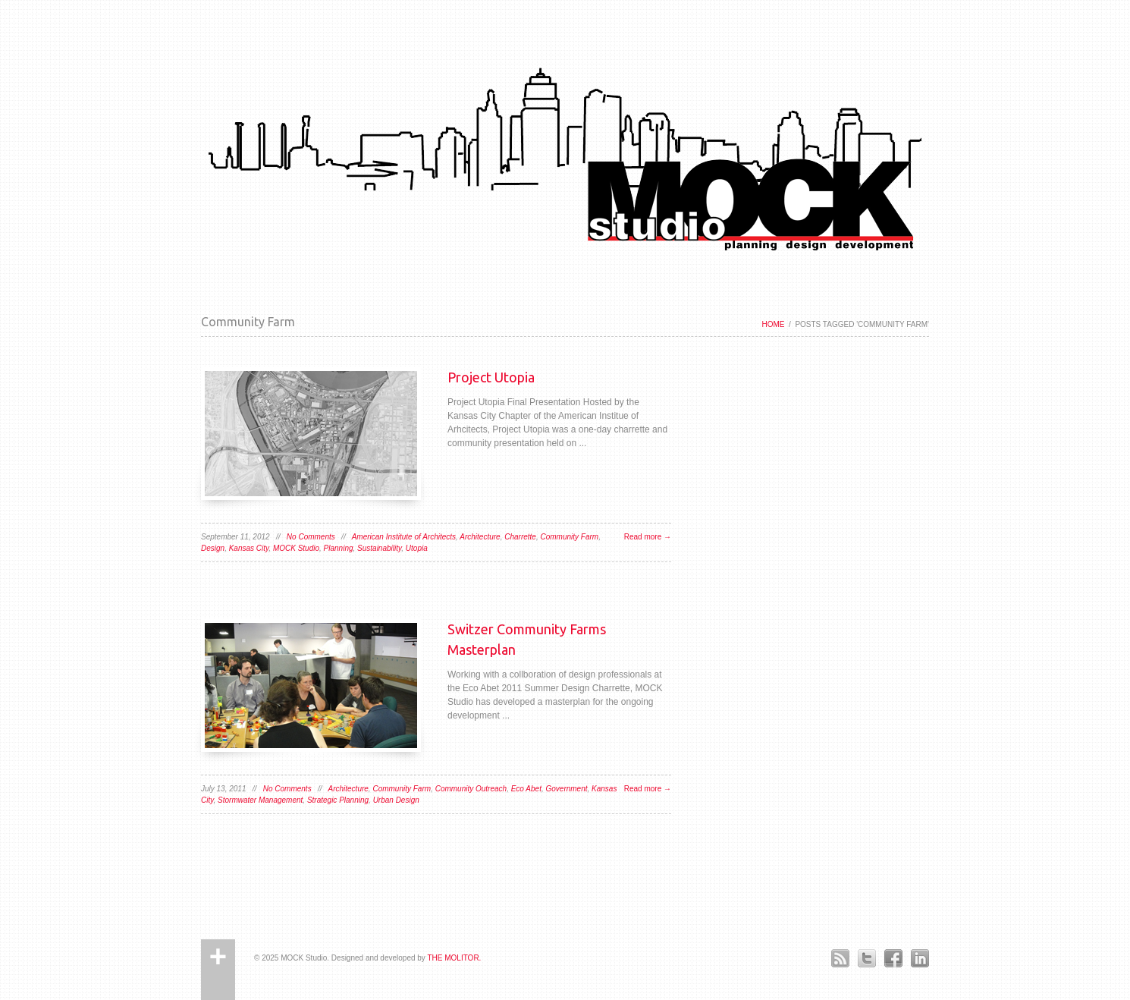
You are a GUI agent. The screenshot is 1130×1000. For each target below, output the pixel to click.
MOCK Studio (296, 548)
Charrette (520, 537)
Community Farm (569, 537)
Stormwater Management (260, 800)
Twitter (866, 957)
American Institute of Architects (404, 537)
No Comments (311, 537)
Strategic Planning (338, 800)
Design (212, 548)
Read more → (647, 537)
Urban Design (396, 800)
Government (566, 789)
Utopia (417, 548)
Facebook (893, 957)
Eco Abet (526, 789)
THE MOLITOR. (454, 958)
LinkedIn (919, 957)
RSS (839, 957)
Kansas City (249, 548)
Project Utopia (491, 377)
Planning (338, 548)
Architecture (480, 537)
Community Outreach (471, 789)
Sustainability (379, 548)
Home (772, 324)
